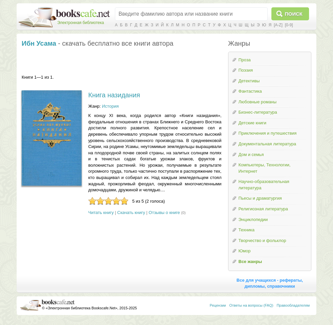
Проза (244, 59)
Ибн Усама (39, 43)
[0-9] (289, 25)
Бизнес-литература (257, 112)
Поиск (293, 14)
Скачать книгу (131, 212)
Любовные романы (257, 101)
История (110, 106)
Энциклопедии (253, 219)
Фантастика (250, 91)
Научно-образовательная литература (263, 184)
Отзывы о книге (164, 212)
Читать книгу (101, 212)
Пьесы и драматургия (260, 198)
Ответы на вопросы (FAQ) (251, 305)
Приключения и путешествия (267, 133)
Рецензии (218, 305)
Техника (246, 229)
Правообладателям (293, 305)
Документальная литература (267, 143)
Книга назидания (114, 95)
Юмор (244, 250)
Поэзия (245, 70)
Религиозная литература (263, 208)
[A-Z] (278, 25)
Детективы (249, 80)
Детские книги (252, 122)
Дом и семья (251, 154)
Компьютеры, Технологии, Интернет (264, 168)
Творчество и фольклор (262, 240)
